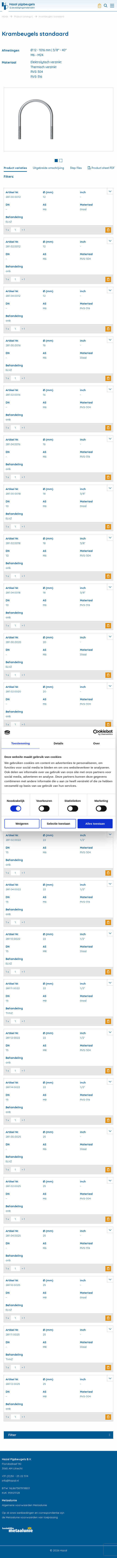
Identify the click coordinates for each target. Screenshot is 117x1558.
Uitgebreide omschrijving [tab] (48, 168)
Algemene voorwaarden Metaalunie (24, 1505)
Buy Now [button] (108, 230)
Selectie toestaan (58, 823)
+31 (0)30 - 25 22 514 (15, 1476)
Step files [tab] (76, 168)
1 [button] (56, 160)
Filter (12, 1435)
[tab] (56, 160)
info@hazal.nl (10, 1480)
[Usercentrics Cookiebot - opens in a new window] (96, 732)
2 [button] (60, 160)
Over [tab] (96, 743)
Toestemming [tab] (20, 743)
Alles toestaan (95, 823)
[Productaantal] (15, 230)
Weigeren (22, 823)
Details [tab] (58, 743)
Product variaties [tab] (15, 168)
